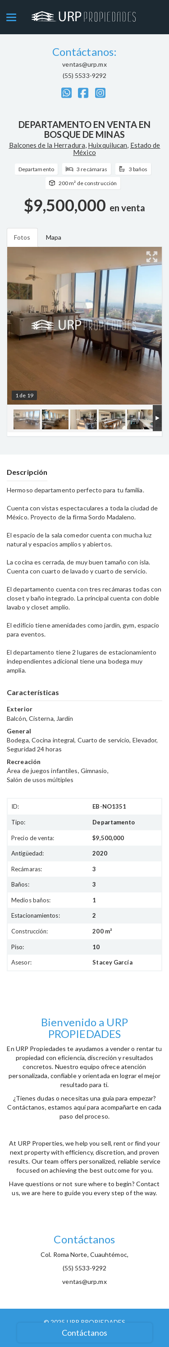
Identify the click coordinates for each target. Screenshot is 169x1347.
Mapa (53, 237)
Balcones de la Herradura (47, 145)
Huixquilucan (107, 145)
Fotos (22, 237)
